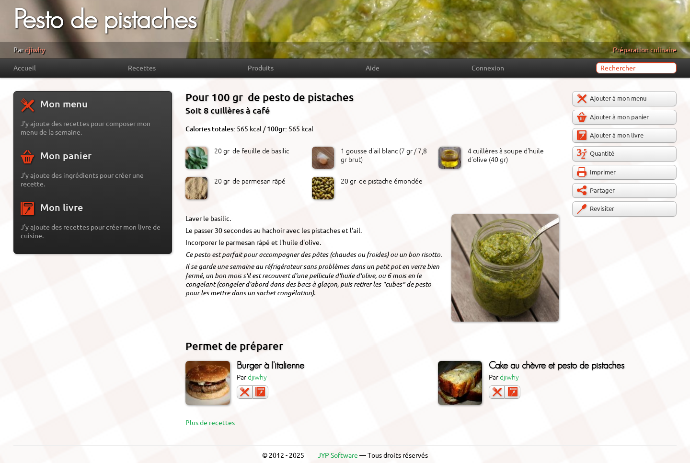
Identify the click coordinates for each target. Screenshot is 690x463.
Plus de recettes (210, 423)
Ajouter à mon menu (611, 98)
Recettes (142, 68)
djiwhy (35, 50)
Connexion (488, 68)
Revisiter (595, 209)
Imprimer (596, 172)
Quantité (595, 154)
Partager (596, 190)
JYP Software (338, 455)
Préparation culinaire (645, 50)
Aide (373, 68)
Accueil (24, 68)
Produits (261, 68)
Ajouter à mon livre (610, 135)
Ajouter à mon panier (613, 117)
